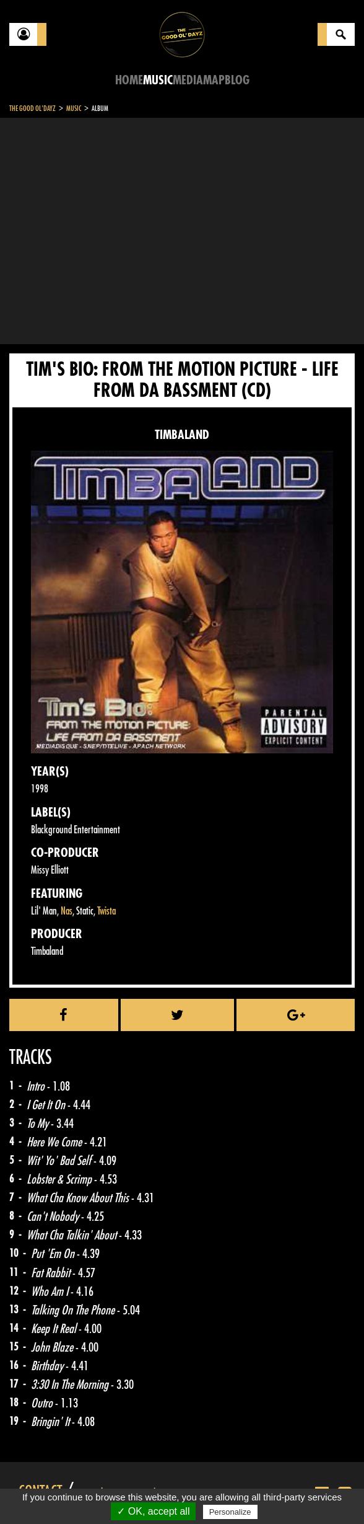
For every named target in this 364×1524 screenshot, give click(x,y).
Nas (66, 911)
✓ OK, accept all (153, 1511)
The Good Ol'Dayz (32, 108)
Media (188, 80)
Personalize (230, 1512)
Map (214, 80)
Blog (237, 80)
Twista (106, 911)
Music (158, 80)
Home (129, 80)
